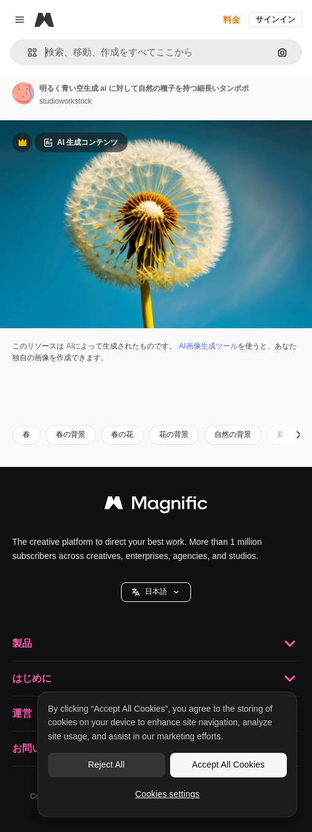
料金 (231, 20)
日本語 (156, 591)
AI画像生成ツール (208, 346)
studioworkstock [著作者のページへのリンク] (65, 101)
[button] (27, 52)
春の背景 (70, 434)
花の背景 (174, 434)
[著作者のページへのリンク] (23, 93)
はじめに (156, 678)
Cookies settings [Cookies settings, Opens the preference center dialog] (167, 794)
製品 (156, 643)
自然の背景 (232, 434)
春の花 (122, 434)
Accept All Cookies (228, 764)
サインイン (275, 19)
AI (69, 346)
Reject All (106, 764)
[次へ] (298, 435)
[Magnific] (44, 19)
